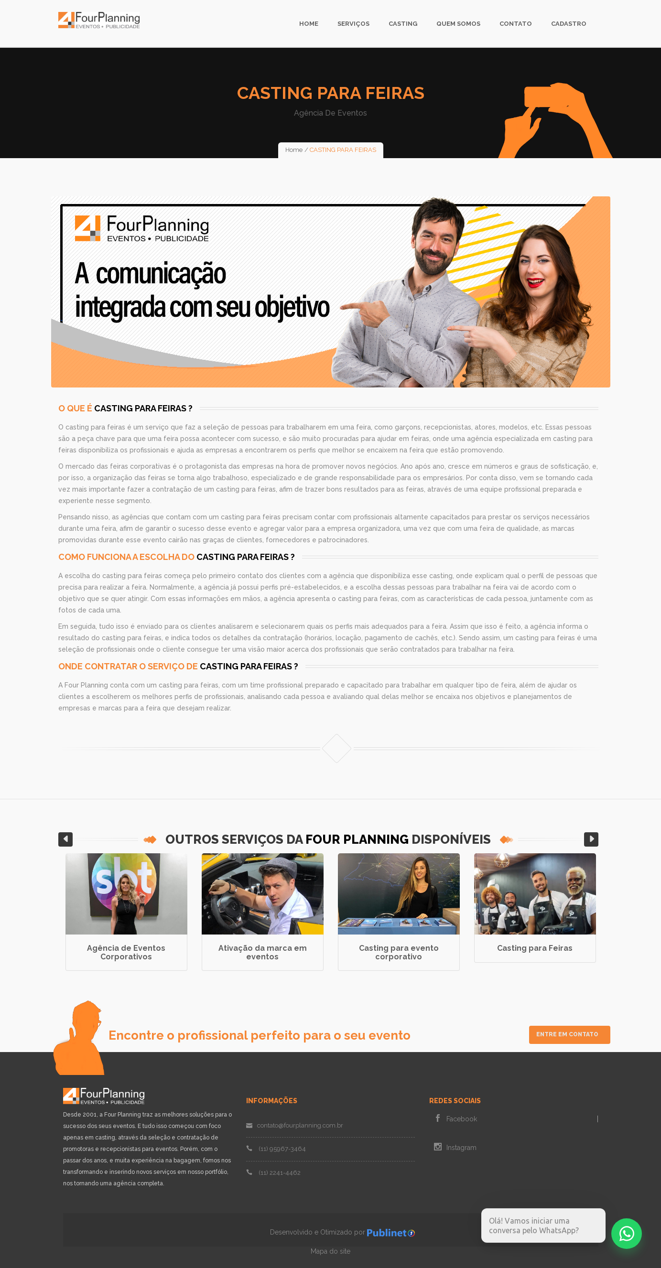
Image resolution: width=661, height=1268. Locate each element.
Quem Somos (458, 23)
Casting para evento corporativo (399, 952)
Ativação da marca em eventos (262, 952)
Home (308, 23)
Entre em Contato (567, 1034)
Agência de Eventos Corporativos (126, 952)
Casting (403, 23)
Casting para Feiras (535, 948)
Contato (515, 23)
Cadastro (568, 23)
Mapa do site (330, 1251)
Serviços (353, 23)
